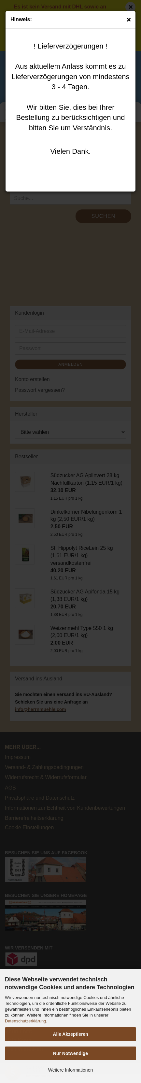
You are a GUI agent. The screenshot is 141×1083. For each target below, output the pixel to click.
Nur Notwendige (70, 1053)
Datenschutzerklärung (25, 1021)
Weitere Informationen (70, 1070)
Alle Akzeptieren (70, 1034)
